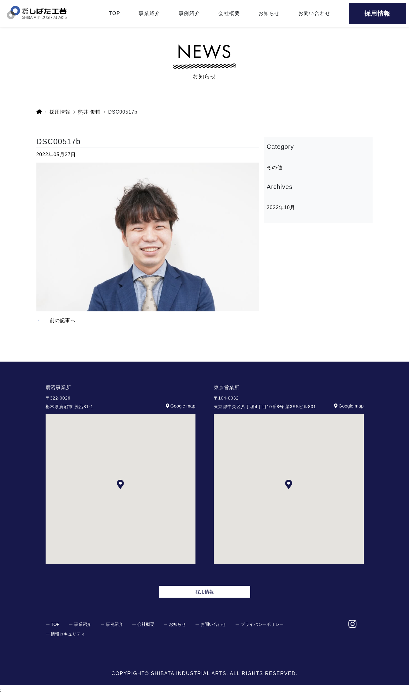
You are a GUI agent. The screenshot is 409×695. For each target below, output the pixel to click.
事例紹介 (189, 13)
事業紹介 (149, 13)
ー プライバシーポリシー (259, 624)
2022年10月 (281, 207)
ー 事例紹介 (111, 624)
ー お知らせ (174, 624)
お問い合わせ (314, 13)
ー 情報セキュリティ (65, 634)
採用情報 (204, 591)
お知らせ (269, 13)
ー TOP (53, 624)
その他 (274, 167)
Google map (180, 405)
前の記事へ (63, 320)
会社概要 (229, 13)
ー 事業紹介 (80, 624)
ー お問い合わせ (210, 624)
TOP (114, 13)
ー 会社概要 (143, 624)
